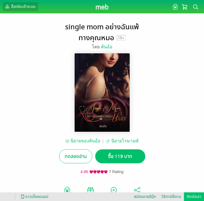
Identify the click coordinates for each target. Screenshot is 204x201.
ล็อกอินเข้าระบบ (19, 6)
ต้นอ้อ (106, 46)
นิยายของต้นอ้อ (85, 140)
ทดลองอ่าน (76, 156)
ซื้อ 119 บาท (120, 156)
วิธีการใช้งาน (171, 197)
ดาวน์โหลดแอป (33, 197)
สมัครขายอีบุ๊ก (145, 197)
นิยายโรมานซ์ (125, 140)
